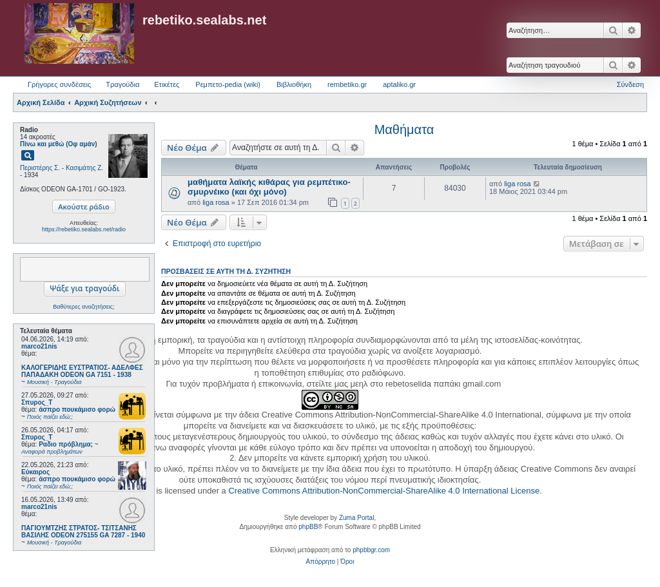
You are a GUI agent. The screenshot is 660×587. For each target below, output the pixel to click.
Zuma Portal (356, 517)
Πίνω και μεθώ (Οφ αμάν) (58, 144)
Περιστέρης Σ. (40, 167)
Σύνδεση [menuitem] (630, 84)
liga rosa (215, 202)
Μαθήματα (404, 129)
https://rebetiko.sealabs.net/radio (84, 229)
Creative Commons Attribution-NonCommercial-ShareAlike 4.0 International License (383, 491)
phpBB (308, 526)
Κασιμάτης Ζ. (84, 167)
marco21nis (39, 346)
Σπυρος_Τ (36, 402)
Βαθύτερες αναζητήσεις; (83, 306)
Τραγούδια (122, 84)
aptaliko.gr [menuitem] (399, 84)
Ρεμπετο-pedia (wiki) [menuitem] (227, 84)
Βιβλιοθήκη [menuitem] (294, 84)
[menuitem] (320, 562)
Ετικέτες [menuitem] (166, 84)
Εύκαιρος (35, 472)
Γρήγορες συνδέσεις (59, 84)
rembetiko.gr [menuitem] (347, 84)
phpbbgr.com (371, 549)
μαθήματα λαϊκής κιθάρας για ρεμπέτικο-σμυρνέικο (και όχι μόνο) (269, 187)
